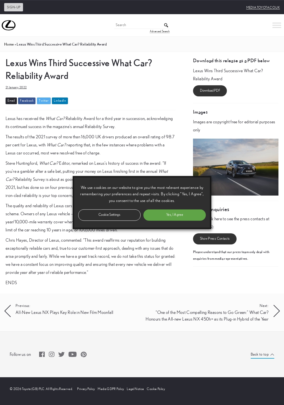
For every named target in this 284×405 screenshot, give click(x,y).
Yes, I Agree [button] (174, 214)
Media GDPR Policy (111, 389)
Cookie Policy (156, 389)
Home (9, 44)
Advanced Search (160, 31)
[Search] (142, 25)
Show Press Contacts (215, 239)
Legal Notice (135, 389)
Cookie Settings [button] (109, 214)
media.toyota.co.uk (263, 7)
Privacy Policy (86, 389)
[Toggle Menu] (276, 25)
